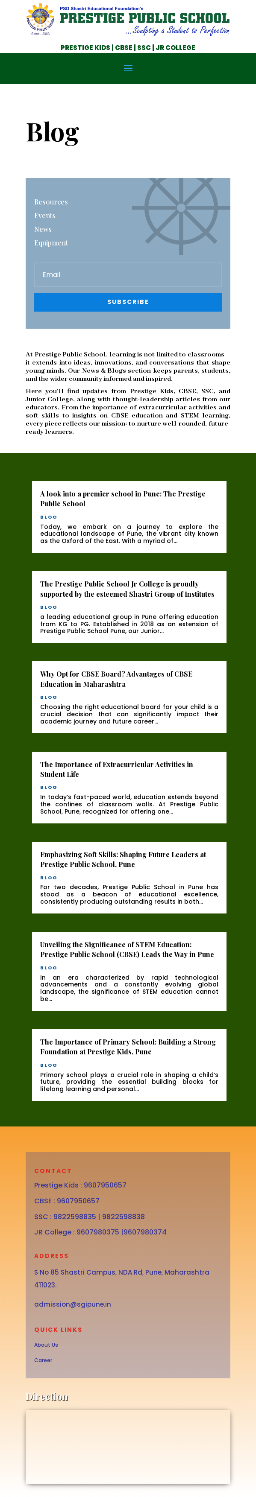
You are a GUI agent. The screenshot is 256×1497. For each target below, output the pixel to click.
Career (43, 1360)
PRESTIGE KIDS (85, 47)
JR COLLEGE (175, 47)
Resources (51, 201)
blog (49, 517)
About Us (46, 1344)
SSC (143, 47)
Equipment (51, 242)
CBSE (123, 47)
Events (45, 215)
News (43, 229)
